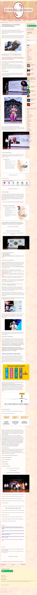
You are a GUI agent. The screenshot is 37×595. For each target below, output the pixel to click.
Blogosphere (5, 561)
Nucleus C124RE (13, 385)
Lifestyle (24, 20)
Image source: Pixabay (13, 51)
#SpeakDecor (29, 136)
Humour (28, 52)
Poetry (28, 55)
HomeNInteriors (29, 114)
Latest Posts (10, 20)
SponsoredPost (20, 561)
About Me (4, 20)
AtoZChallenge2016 (30, 116)
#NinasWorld (29, 121)
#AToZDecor (29, 117)
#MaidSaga (29, 135)
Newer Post (3, 564)
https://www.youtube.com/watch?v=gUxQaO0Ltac (16, 201)
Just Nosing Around (32, 73)
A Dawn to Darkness (32, 69)
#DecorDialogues (29, 140)
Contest (28, 131)
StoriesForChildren (30, 134)
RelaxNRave (16, 561)
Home (13, 564)
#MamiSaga (29, 126)
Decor (28, 113)
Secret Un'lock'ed (33, 94)
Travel (28, 127)
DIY (27, 139)
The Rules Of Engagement (33, 91)
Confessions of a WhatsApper (33, 86)
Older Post (23, 564)
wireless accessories (11, 441)
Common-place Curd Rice (33, 65)
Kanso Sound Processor (14, 445)
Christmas (28, 138)
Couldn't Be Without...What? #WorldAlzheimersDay (33, 78)
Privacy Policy (3, 575)
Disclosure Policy (29, 59)
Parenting (12, 561)
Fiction (28, 54)
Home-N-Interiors (18, 20)
